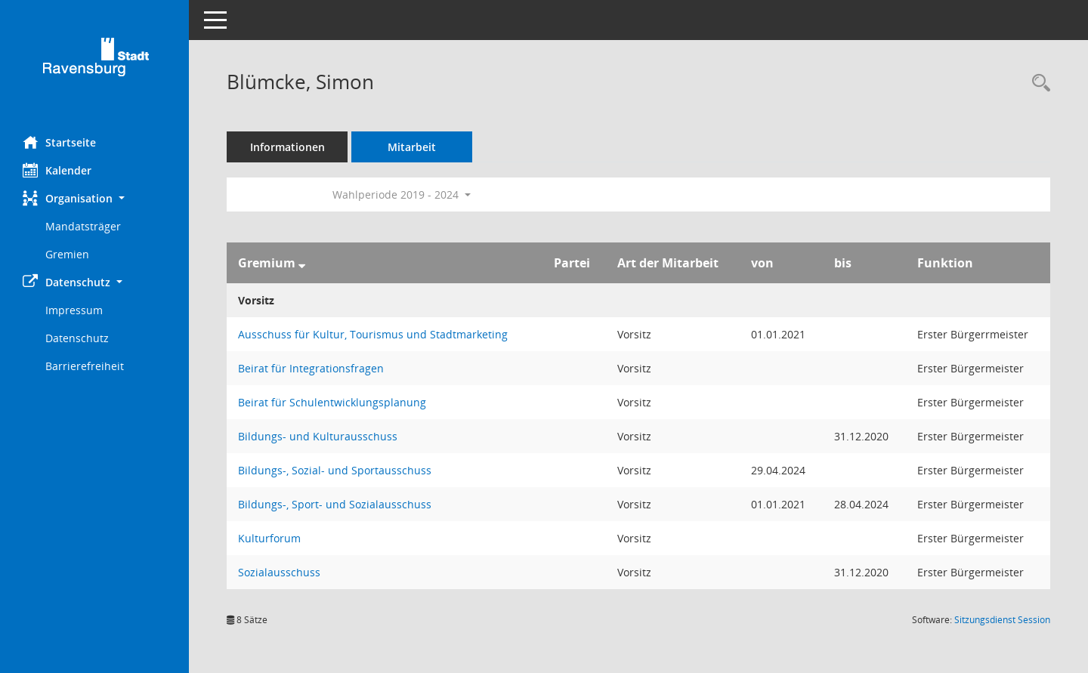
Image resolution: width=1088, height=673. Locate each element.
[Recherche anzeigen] (1037, 83)
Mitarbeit (412, 147)
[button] (94, 198)
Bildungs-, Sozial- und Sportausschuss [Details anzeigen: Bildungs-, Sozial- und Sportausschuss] (334, 470)
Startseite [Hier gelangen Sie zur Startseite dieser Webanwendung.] (59, 142)
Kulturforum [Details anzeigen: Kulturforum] (269, 538)
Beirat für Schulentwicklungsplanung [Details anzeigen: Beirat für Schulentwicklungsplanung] (332, 402)
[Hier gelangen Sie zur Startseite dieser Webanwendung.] (94, 62)
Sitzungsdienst (1002, 619)
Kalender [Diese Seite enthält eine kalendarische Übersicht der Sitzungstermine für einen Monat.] (57, 170)
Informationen (287, 147)
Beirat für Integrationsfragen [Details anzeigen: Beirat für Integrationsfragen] (311, 368)
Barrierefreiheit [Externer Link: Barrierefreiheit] (84, 366)
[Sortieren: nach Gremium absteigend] (301, 263)
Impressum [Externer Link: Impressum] (74, 310)
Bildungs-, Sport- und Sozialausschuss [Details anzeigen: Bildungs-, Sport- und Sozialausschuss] (334, 504)
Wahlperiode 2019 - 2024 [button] (401, 194)
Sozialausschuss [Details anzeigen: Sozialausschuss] (279, 572)
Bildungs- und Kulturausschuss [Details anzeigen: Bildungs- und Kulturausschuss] (317, 436)
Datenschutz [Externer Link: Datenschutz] (77, 338)
